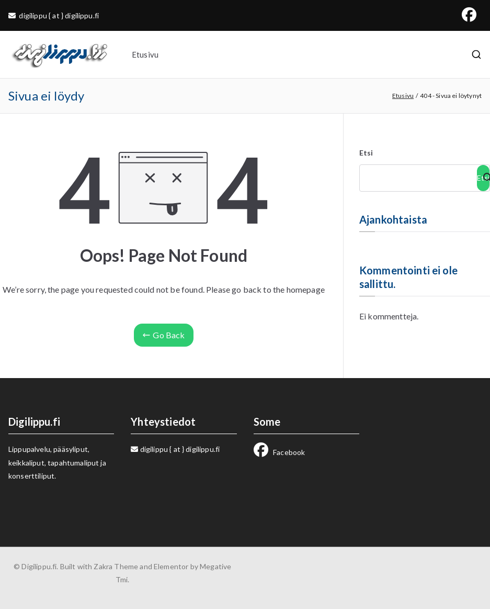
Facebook (279, 452)
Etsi (366, 152)
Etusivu (145, 54)
